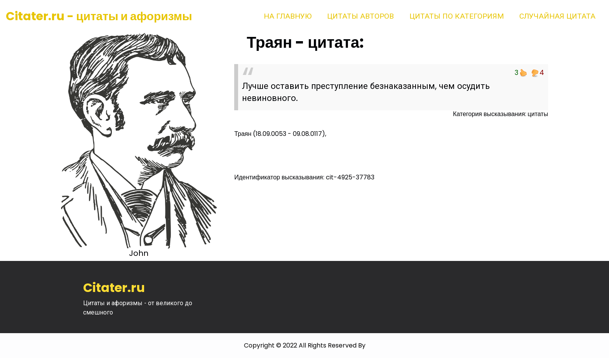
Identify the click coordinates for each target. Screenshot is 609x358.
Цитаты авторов (360, 16)
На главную (287, 16)
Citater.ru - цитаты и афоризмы (99, 16)
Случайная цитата (557, 16)
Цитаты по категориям (456, 16)
